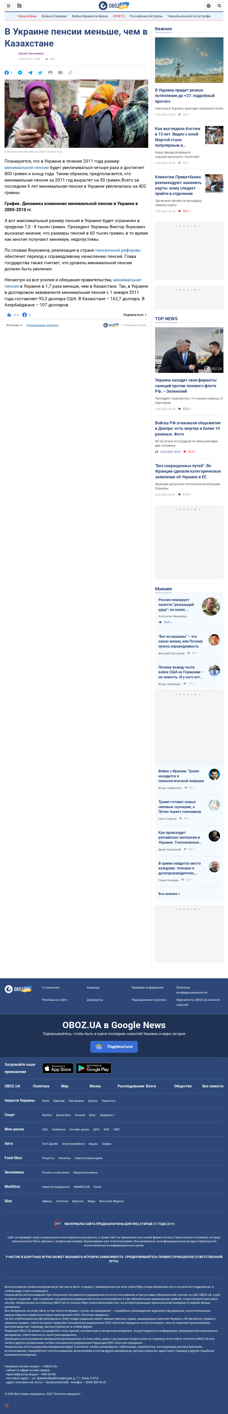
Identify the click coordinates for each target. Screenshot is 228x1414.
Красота (77, 1201)
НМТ (117, 1129)
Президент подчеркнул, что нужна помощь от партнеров (189, 401)
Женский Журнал (111, 1201)
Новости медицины (56, 1187)
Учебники (58, 1129)
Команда (93, 987)
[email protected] (57, 1382)
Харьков (59, 1100)
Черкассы (108, 1100)
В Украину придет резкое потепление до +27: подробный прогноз (185, 96)
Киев (45, 1100)
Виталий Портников (171, 653)
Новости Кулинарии (89, 1158)
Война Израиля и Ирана (90, 16)
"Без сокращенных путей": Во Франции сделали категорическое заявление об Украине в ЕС (188, 471)
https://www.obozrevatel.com (155, 1286)
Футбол (47, 1115)
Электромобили (73, 1143)
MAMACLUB (82, 1187)
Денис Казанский (169, 849)
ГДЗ (45, 1129)
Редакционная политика (42, 325)
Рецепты (48, 1158)
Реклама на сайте (54, 1000)
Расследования (131, 1086)
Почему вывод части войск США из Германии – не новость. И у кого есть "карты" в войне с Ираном (180, 672)
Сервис (107, 1143)
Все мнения (167, 894)
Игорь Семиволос (170, 788)
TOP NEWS (166, 318)
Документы (95, 1000)
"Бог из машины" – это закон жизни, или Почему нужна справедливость (180, 641)
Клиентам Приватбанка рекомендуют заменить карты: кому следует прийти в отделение (178, 185)
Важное (163, 28)
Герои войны (27, 16)
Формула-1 (107, 1115)
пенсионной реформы (118, 250)
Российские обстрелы (146, 16)
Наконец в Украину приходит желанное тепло (189, 108)
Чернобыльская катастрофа (189, 16)
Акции (93, 1143)
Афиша (47, 1201)
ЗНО (106, 1129)
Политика (41, 1086)
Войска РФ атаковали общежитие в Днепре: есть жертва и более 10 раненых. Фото (188, 428)
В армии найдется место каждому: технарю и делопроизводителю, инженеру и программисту (179, 868)
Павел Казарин (168, 880)
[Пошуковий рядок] (219, 5)
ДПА (96, 1129)
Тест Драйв (50, 1143)
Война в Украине (54, 16)
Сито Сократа (167, 818)
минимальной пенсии (27, 167)
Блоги (151, 1086)
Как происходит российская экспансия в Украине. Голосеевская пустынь (179, 837)
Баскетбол (63, 1115)
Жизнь (95, 1086)
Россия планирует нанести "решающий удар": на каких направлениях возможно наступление (176, 605)
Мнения (163, 589)
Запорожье (76, 1100)
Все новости (212, 1086)
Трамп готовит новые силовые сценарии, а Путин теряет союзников (179, 807)
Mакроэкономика (85, 1172)
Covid (97, 1187)
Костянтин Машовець (172, 616)
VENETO (119, 16)
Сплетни (62, 1201)
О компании (50, 987)
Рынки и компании (55, 1172)
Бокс (92, 1115)
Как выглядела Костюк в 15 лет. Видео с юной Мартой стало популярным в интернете (177, 137)
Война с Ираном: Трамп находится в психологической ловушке (181, 776)
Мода (91, 1201)
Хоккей (80, 1115)
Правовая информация (147, 987)
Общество (183, 1086)
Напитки (65, 1158)
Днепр (92, 1100)
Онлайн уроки (79, 1129)
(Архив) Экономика (31, 53)
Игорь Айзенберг (169, 684)
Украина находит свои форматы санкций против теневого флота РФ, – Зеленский (186, 386)
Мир (64, 1086)
